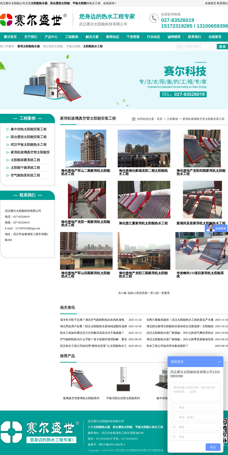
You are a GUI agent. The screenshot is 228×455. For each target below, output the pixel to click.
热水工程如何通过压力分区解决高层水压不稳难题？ (92, 332)
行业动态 (153, 37)
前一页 (149, 293)
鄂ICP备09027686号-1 (112, 444)
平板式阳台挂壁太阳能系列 (123, 398)
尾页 (167, 293)
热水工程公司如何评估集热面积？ (167, 345)
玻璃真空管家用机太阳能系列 (81, 398)
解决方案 (92, 37)
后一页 (160, 293)
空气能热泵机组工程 (25, 175)
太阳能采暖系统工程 (25, 160)
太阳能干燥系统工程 (25, 167)
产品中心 (51, 37)
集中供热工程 (165, 398)
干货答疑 (133, 37)
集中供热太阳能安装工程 (29, 129)
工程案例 (71, 37)
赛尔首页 (10, 37)
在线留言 (210, 3)
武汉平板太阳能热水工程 (29, 144)
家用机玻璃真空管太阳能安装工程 (30, 153)
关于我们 (30, 37)
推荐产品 (67, 356)
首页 (159, 119)
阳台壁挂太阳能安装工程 (29, 137)
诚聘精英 (174, 37)
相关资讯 (67, 308)
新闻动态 (112, 37)
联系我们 (222, 3)
